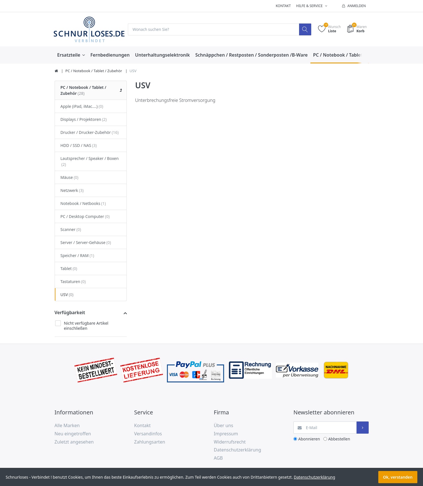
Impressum (226, 434)
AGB (218, 458)
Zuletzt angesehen (74, 442)
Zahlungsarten (149, 442)
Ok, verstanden (398, 477)
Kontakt (283, 5)
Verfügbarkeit (70, 312)
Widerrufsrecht (230, 442)
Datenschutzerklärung (237, 450)
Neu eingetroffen (73, 434)
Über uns (223, 426)
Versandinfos (148, 434)
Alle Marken (67, 426)
